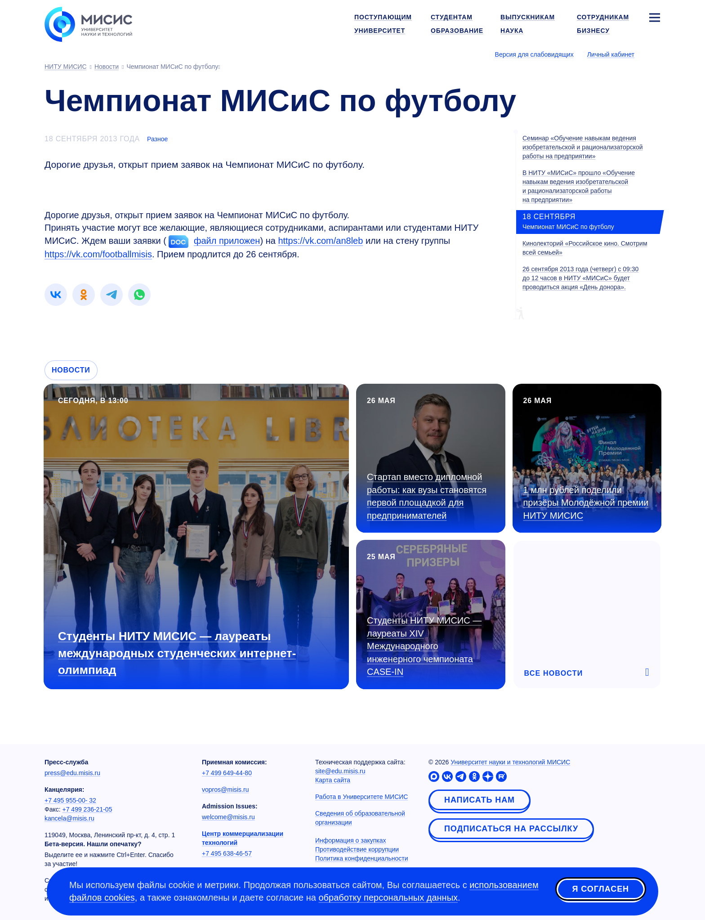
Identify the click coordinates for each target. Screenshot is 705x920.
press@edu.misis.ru (72, 772)
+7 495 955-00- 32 (70, 800)
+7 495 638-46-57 (227, 853)
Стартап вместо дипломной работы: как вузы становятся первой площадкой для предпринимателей (426, 496)
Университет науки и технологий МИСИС (510, 762)
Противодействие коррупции (357, 849)
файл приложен (227, 241)
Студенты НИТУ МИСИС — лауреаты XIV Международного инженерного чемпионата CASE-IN (424, 646)
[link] (56, 294)
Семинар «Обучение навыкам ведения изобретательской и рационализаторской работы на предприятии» (582, 147)
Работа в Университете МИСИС (361, 796)
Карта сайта (332, 780)
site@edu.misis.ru (340, 771)
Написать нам (479, 799)
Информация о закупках (350, 840)
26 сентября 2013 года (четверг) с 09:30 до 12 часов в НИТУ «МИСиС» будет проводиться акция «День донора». (580, 278)
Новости (71, 370)
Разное (157, 139)
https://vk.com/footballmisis (98, 254)
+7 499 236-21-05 (87, 809)
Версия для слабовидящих (534, 54)
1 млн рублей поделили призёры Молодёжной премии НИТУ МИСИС (586, 503)
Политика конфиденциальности (361, 858)
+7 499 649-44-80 (227, 772)
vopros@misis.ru (225, 789)
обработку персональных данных (388, 897)
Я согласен (600, 889)
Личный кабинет (610, 54)
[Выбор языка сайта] (654, 54)
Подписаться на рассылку (511, 828)
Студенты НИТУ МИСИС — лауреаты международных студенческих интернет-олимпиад (177, 652)
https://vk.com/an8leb (320, 241)
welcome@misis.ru (228, 817)
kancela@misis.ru (69, 818)
